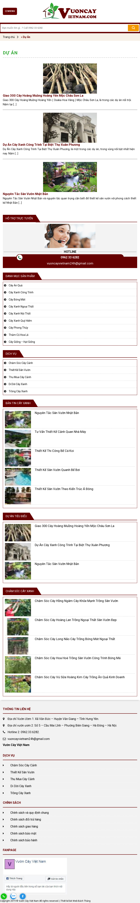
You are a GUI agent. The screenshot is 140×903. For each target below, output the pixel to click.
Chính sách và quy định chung (29, 812)
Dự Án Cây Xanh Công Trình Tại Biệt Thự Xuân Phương (41, 144)
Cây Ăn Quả (15, 285)
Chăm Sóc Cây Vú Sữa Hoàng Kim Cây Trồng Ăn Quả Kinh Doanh (80, 677)
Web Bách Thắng (81, 901)
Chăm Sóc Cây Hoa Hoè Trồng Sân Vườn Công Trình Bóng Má (78, 658)
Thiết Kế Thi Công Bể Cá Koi (54, 451)
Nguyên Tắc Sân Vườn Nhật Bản (25, 194)
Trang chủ (9, 37)
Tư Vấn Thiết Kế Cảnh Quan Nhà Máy (60, 432)
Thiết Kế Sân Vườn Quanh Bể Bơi (57, 470)
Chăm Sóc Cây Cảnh (21, 362)
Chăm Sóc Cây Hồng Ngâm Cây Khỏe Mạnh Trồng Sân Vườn (76, 601)
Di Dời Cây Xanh (18, 384)
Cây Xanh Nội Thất (20, 313)
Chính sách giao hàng (24, 826)
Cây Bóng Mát (17, 299)
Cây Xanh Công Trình (21, 292)
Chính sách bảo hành (23, 840)
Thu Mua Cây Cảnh (20, 377)
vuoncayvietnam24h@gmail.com (70, 263)
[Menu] (10, 11)
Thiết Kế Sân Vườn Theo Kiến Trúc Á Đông (64, 489)
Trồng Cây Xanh (18, 391)
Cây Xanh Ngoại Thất (21, 306)
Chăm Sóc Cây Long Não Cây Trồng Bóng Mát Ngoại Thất (75, 639)
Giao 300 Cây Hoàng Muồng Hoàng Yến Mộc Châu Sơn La (43, 95)
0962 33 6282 (70, 257)
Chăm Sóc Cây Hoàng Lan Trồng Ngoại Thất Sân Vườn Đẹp (76, 620)
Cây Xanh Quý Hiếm (20, 320)
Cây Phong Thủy (18, 327)
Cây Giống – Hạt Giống (22, 341)
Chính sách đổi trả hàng (25, 819)
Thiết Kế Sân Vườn (19, 369)
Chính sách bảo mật (23, 833)
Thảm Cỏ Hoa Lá (18, 334)
